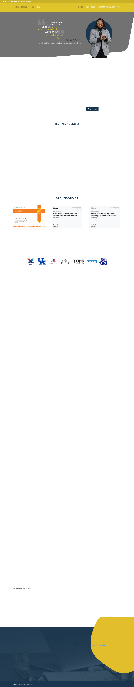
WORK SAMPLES (91, 8)
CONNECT (81, 8)
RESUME (93, 109)
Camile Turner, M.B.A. (99, 645)
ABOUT (32, 8)
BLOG (37, 8)
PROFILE (15, 8)
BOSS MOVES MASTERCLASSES (107, 8)
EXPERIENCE (24, 8)
